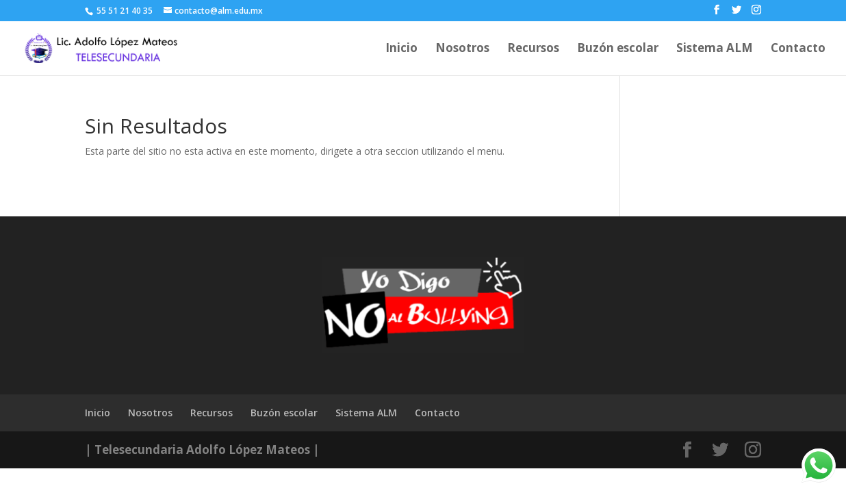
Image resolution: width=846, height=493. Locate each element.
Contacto (798, 49)
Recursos (533, 49)
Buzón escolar (617, 49)
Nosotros (462, 49)
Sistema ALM (714, 49)
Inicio (401, 49)
